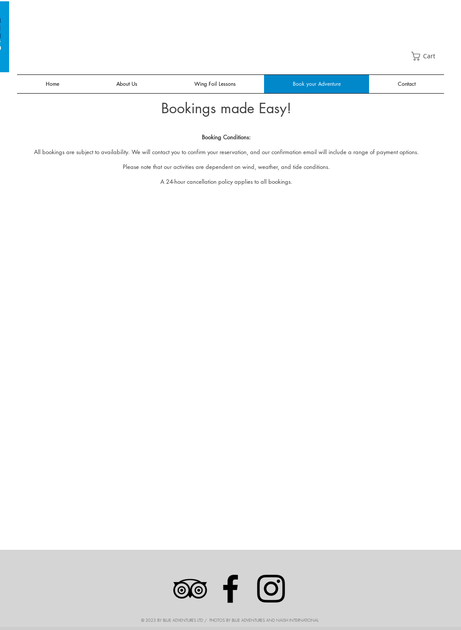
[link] (427, 56)
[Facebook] (230, 588)
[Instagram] (271, 588)
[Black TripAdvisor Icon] (190, 588)
